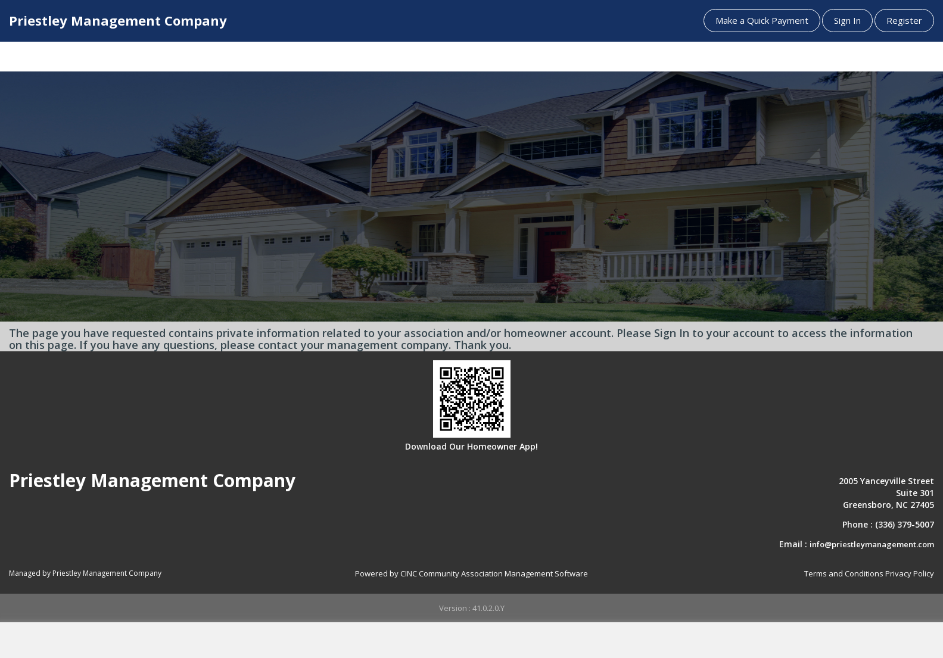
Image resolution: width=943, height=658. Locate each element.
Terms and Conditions (843, 573)
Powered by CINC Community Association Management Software (471, 573)
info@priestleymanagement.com (872, 544)
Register (904, 20)
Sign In (847, 20)
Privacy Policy (909, 573)
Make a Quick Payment (761, 20)
